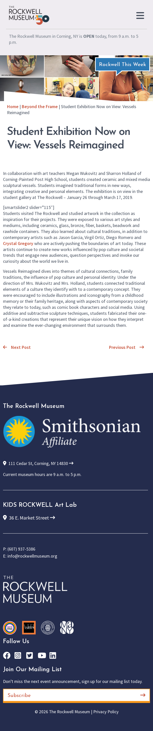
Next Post (17, 347)
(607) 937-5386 (21, 549)
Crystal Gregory (18, 243)
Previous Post (126, 347)
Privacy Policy (105, 711)
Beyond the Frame (40, 106)
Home (12, 106)
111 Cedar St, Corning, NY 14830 (38, 463)
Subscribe (77, 695)
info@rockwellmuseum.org (32, 556)
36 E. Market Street (29, 518)
